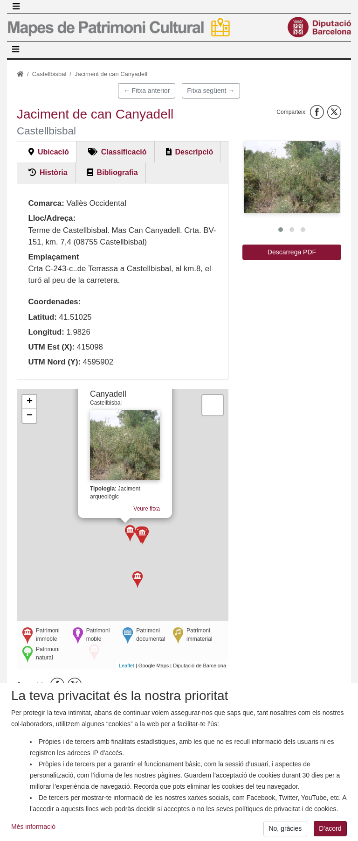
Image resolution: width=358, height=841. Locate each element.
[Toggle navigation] (16, 6)
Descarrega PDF (292, 252)
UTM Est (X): (51, 347)
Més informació (33, 831)
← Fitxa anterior (147, 90)
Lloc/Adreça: (52, 218)
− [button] (30, 416)
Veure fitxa (149, 504)
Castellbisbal (49, 73)
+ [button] (30, 402)
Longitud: (46, 332)
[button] (292, 177)
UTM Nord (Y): (54, 361)
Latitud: (42, 317)
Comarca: (46, 203)
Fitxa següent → (210, 90)
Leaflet (126, 665)
